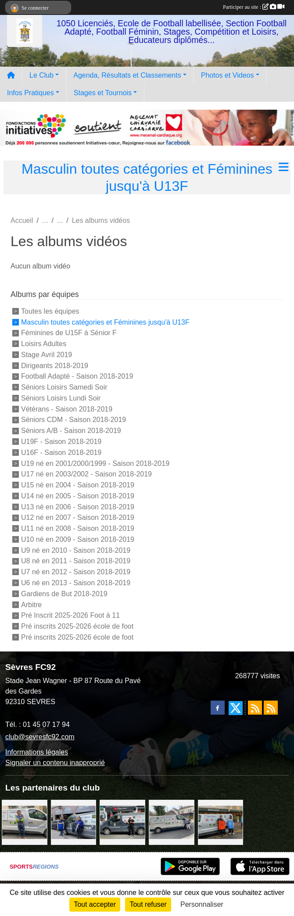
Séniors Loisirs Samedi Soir (64, 387)
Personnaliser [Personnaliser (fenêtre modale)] (201, 904)
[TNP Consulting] (24, 822)
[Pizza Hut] (122, 822)
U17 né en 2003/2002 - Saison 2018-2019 (86, 474)
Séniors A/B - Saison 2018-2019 (71, 430)
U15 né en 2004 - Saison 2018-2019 (77, 485)
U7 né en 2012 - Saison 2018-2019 (75, 572)
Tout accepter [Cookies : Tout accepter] (95, 904)
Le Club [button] (41, 75)
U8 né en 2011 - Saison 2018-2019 (75, 561)
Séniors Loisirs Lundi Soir (60, 398)
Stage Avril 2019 (46, 354)
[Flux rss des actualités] (255, 708)
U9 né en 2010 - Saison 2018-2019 (75, 550)
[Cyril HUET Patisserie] (74, 822)
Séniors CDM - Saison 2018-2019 (73, 419)
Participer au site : (253, 7)
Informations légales (36, 752)
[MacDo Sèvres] (221, 822)
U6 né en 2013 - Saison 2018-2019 (75, 583)
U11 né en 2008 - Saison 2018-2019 (77, 528)
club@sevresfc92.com (40, 737)
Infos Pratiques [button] (30, 93)
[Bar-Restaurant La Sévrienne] (171, 822)
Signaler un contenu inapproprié (55, 762)
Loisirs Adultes (43, 343)
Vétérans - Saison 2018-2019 (66, 408)
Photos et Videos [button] (227, 75)
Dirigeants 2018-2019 (54, 365)
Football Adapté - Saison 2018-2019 (77, 376)
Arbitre (31, 604)
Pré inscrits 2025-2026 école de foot (77, 626)
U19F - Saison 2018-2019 (61, 441)
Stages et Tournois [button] (103, 93)
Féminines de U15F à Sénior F (69, 332)
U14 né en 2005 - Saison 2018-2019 (77, 496)
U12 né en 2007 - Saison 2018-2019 (77, 517)
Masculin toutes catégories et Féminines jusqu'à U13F (105, 322)
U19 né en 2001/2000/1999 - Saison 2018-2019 (95, 463)
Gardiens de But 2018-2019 (64, 594)
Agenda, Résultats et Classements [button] (127, 75)
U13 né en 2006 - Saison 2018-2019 (77, 506)
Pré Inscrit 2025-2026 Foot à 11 (70, 615)
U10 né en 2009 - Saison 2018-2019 (77, 539)
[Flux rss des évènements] (271, 708)
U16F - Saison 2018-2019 (61, 452)
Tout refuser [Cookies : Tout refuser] (147, 904)
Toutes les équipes (50, 311)
